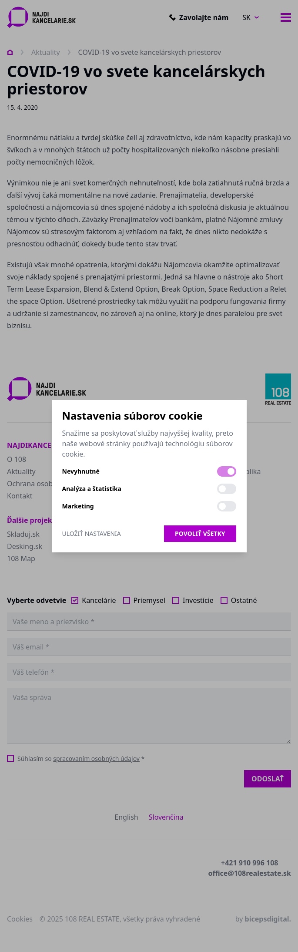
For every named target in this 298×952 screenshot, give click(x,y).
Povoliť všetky (200, 533)
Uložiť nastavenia (91, 533)
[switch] (226, 471)
